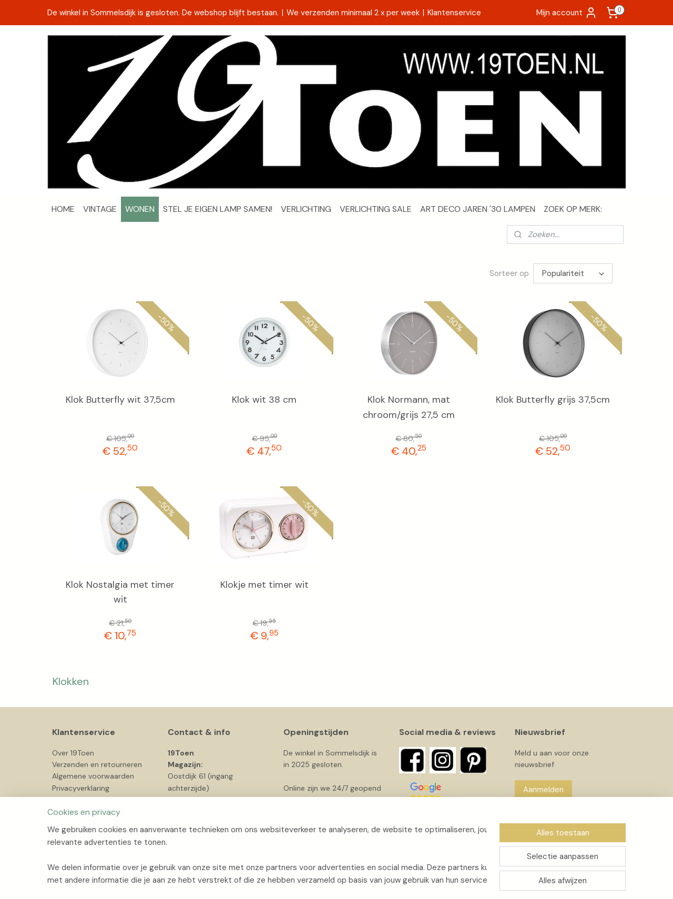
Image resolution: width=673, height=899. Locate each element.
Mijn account (566, 12)
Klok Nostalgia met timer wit (120, 592)
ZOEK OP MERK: (573, 208)
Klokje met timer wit (264, 584)
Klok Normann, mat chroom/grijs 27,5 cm (409, 407)
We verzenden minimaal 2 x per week (353, 12)
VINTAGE (100, 208)
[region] (267, 855)
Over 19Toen (73, 753)
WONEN (140, 208)
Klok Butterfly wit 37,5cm (120, 399)
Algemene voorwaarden (93, 776)
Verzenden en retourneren (97, 764)
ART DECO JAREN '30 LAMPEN (477, 208)
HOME (63, 208)
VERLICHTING (306, 208)
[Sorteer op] (573, 273)
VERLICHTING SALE (376, 208)
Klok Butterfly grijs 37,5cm (553, 399)
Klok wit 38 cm (264, 399)
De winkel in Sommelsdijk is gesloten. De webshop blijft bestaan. (163, 12)
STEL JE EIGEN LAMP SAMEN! (217, 208)
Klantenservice (454, 12)
